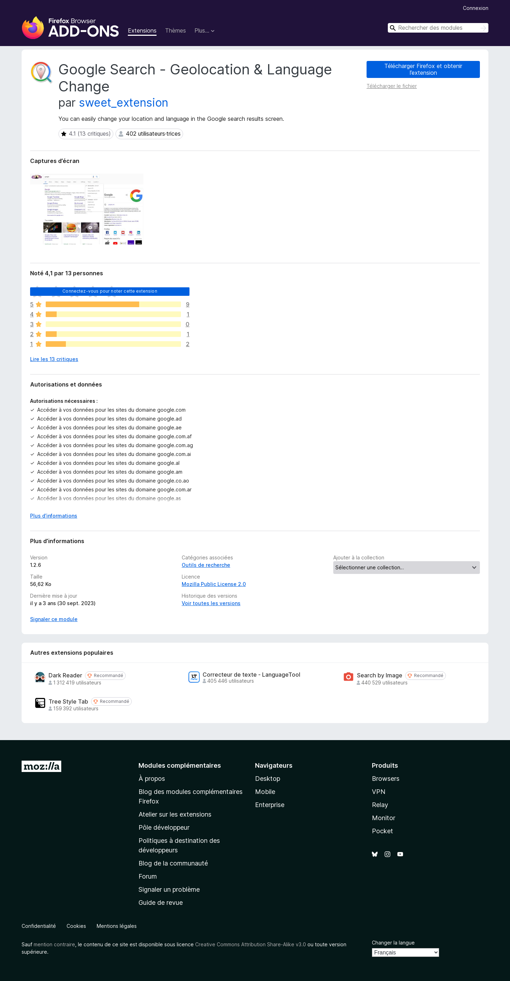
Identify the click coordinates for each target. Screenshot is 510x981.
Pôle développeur (163, 827)
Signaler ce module (54, 619)
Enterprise (269, 804)
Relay (380, 804)
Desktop (267, 778)
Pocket (382, 831)
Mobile (265, 791)
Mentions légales (117, 926)
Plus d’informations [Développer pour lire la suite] (53, 516)
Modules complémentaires (179, 765)
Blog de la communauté (173, 863)
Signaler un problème (169, 889)
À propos (151, 778)
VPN (378, 791)
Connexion (475, 8)
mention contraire (54, 944)
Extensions (142, 30)
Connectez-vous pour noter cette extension (109, 291)
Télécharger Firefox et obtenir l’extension (423, 69)
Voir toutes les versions (211, 603)
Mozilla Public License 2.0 (214, 584)
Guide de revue (160, 902)
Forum (147, 876)
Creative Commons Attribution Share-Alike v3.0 (250, 944)
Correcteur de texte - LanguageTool (251, 674)
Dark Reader (65, 675)
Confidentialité (39, 926)
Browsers (386, 778)
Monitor (383, 818)
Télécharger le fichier (392, 86)
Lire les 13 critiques (54, 359)
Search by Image (379, 675)
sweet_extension (123, 102)
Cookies (76, 926)
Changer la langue (393, 943)
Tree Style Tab (68, 701)
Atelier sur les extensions (174, 814)
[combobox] (438, 28)
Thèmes (175, 30)
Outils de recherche (206, 565)
